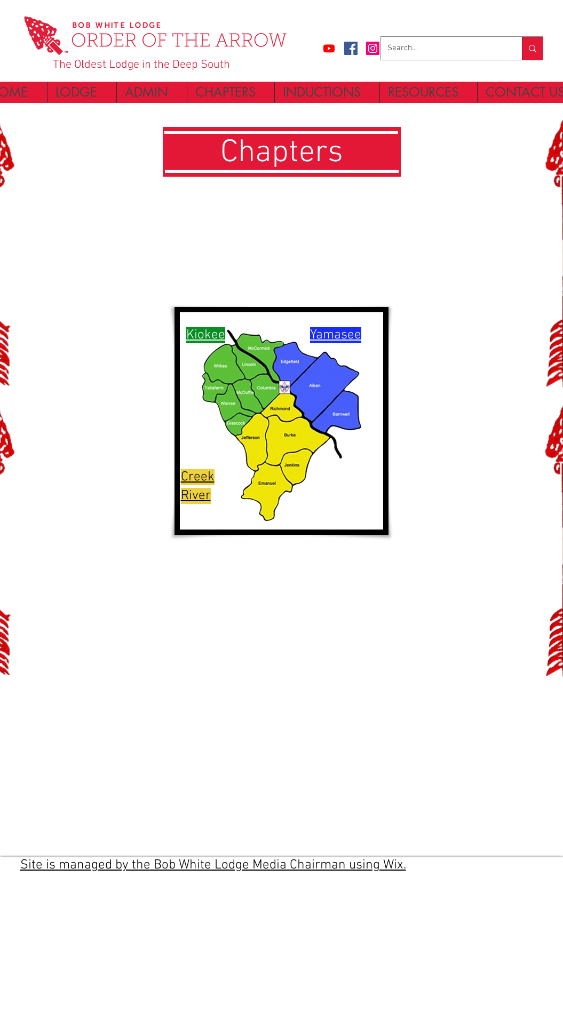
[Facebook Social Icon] (351, 48)
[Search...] (443, 48)
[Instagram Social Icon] (372, 48)
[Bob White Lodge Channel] (329, 48)
